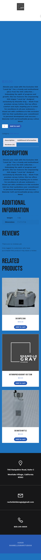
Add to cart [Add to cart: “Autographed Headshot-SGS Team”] (20, 383)
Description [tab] (9, 140)
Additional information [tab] (26, 140)
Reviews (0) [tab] (10, 145)
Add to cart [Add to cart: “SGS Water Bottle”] (20, 439)
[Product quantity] (5, 126)
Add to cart (15, 126)
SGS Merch (14, 134)
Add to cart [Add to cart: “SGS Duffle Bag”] (20, 327)
